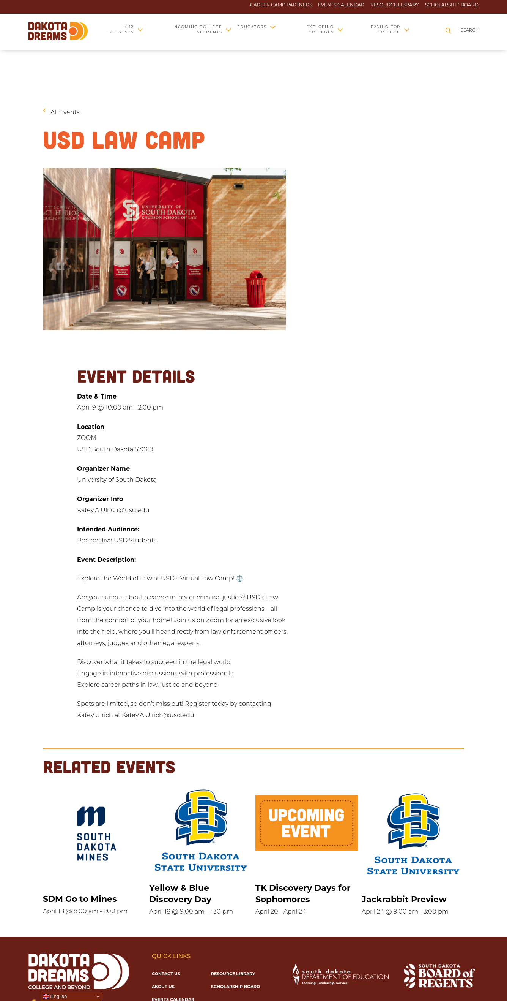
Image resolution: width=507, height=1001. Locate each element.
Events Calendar (341, 5)
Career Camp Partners (281, 5)
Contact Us (166, 973)
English (55, 996)
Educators (251, 27)
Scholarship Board (452, 5)
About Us (163, 986)
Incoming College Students (197, 30)
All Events (65, 113)
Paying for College (385, 30)
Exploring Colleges (320, 30)
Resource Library (394, 5)
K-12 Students (121, 30)
